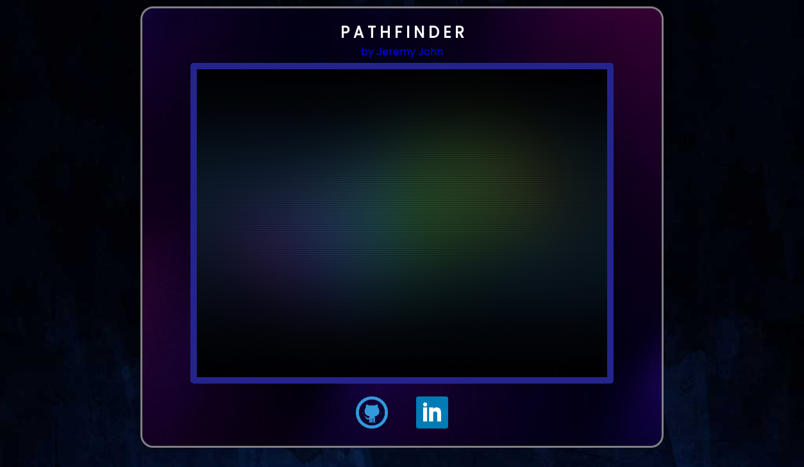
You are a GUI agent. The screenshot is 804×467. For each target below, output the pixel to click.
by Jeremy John (402, 51)
